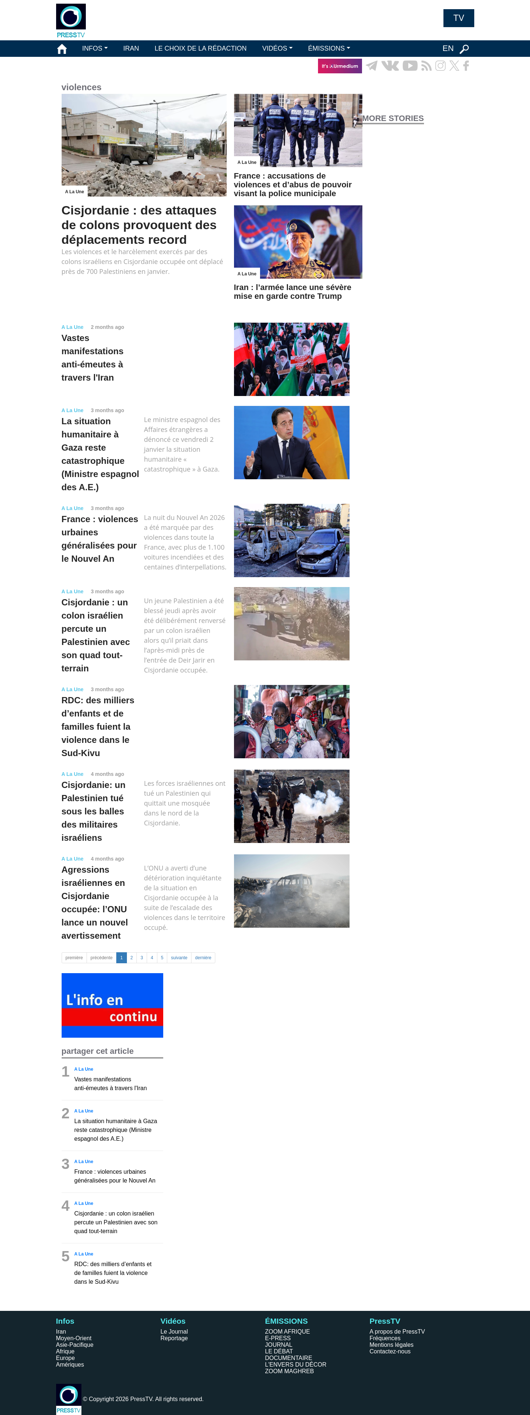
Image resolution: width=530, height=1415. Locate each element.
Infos (65, 1321)
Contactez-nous (390, 1351)
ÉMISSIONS (326, 48)
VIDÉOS (274, 48)
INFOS (92, 48)
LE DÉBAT (279, 1351)
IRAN (131, 48)
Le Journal (174, 1331)
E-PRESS (278, 1338)
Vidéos (173, 1321)
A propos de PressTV (397, 1331)
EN (448, 48)
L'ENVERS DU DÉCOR (296, 1364)
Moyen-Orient (74, 1338)
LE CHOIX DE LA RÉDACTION (200, 48)
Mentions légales (392, 1345)
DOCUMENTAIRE (288, 1358)
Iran (61, 1331)
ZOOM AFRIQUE (287, 1331)
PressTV (385, 1321)
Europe (65, 1358)
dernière (203, 957)
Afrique (65, 1351)
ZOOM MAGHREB (289, 1371)
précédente (102, 957)
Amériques (70, 1364)
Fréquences (385, 1338)
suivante (179, 957)
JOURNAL (279, 1345)
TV (458, 18)
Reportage (174, 1338)
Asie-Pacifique (75, 1345)
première (74, 957)
